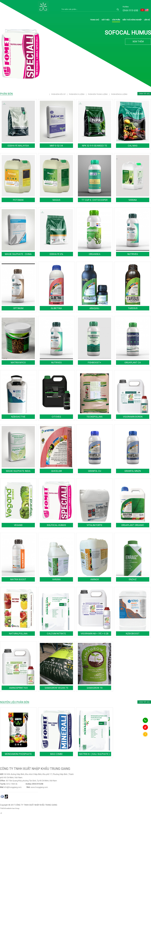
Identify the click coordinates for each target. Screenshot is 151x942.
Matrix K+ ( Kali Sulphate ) (94, 754)
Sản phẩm (116, 20)
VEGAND (18, 525)
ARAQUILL (94, 308)
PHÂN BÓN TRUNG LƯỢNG (98, 94)
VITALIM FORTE (94, 525)
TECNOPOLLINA (94, 416)
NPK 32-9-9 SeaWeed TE (94, 145)
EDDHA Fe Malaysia (18, 145)
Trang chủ (94, 20)
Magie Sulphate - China (18, 254)
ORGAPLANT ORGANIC (132, 525)
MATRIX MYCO (18, 362)
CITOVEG (56, 416)
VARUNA (132, 199)
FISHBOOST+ (94, 362)
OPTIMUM (18, 308)
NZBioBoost (133, 633)
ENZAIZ (133, 579)
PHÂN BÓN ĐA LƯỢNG (119, 94)
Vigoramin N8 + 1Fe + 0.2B (94, 633)
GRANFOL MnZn (132, 470)
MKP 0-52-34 (56, 145)
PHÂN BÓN (6, 93)
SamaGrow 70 (94, 687)
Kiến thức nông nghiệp (132, 20)
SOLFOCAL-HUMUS (56, 525)
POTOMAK (18, 199)
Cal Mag (132, 145)
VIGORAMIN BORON (133, 416)
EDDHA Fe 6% (56, 254)
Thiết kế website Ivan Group (9, 808)
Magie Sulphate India (18, 470)
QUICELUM (56, 470)
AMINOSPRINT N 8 (18, 687)
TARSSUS (133, 308)
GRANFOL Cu (94, 470)
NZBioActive (18, 416)
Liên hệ (147, 20)
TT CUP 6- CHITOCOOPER (95, 199)
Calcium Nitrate (56, 633)
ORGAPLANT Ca (132, 362)
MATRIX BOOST (18, 579)
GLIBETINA (56, 308)
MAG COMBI (56, 754)
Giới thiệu (106, 20)
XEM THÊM (138, 41)
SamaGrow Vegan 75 (56, 687)
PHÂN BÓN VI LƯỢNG (77, 94)
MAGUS (56, 199)
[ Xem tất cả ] (144, 94)
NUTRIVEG (132, 254)
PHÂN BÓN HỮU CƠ (58, 94)
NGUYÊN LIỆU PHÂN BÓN (14, 702)
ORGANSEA (94, 254)
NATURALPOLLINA (18, 633)
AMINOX (94, 579)
